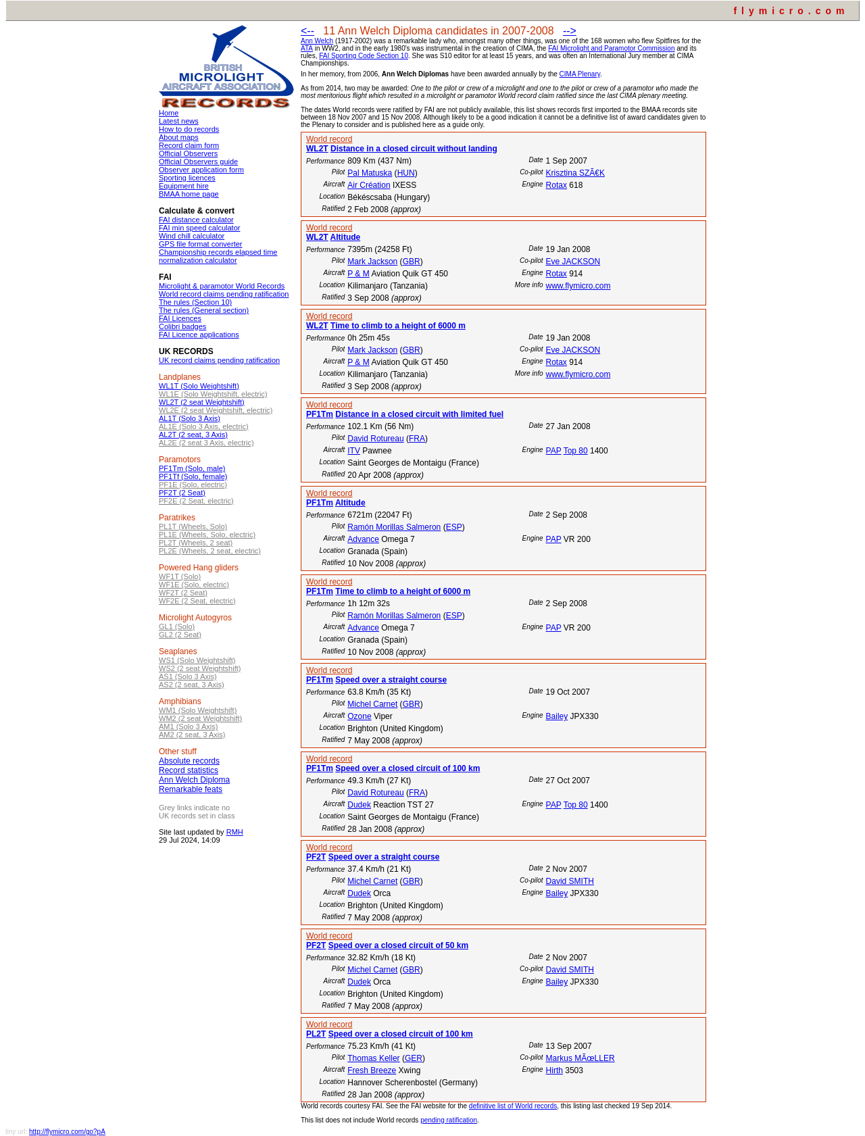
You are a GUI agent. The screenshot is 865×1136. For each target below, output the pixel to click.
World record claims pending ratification (224, 294)
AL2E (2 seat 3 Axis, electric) (206, 443)
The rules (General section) (204, 310)
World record (329, 139)
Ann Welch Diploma (194, 780)
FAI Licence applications (199, 334)
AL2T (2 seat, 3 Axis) (193, 434)
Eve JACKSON (572, 261)
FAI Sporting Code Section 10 (363, 55)
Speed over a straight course (391, 680)
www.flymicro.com (577, 286)
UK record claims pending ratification (219, 360)
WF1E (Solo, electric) (194, 585)
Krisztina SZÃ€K (575, 173)
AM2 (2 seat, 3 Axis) (192, 735)
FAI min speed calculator (199, 228)
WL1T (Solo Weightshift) (199, 386)
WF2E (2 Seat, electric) (197, 601)
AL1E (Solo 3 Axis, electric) (204, 426)
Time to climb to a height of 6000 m (398, 325)
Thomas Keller (373, 1058)
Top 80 (576, 450)
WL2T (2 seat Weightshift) (202, 402)
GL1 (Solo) (177, 626)
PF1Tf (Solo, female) (193, 476)
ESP (454, 527)
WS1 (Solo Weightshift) (197, 660)
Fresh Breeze (371, 1070)
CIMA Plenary (580, 74)
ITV (353, 450)
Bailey (557, 716)
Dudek (359, 805)
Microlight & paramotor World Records (222, 286)
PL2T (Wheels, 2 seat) (195, 543)
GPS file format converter (201, 244)
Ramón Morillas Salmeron (394, 527)
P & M (358, 273)
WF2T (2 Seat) (183, 593)
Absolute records (189, 761)
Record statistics (188, 770)
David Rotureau (375, 438)
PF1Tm (319, 414)
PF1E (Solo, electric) (193, 484)
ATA (307, 48)
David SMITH (570, 881)
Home (168, 113)
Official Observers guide (198, 161)
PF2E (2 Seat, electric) (196, 501)
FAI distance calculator (196, 220)
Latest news (179, 121)
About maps (179, 137)
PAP (554, 450)
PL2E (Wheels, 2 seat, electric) (210, 551)
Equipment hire (184, 186)
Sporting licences (187, 178)
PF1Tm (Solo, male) (192, 468)
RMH (234, 832)
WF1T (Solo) (180, 576)
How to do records (189, 129)
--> (569, 30)
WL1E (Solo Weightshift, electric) (213, 394)
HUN (406, 173)
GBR (411, 261)
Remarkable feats (190, 789)
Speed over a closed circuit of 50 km (398, 945)
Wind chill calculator (191, 236)
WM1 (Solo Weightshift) (198, 710)
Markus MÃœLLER (580, 1058)
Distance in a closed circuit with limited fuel (419, 414)
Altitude (345, 237)
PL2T (316, 1034)
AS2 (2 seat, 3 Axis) (191, 685)
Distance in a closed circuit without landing (413, 148)
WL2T (317, 148)
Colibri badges (182, 326)
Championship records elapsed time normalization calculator (218, 256)
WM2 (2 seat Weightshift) (200, 718)
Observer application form (201, 170)
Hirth (554, 1070)
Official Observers (188, 153)
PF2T (316, 857)
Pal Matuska (369, 173)
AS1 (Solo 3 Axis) (188, 676)
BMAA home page (189, 194)
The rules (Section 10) (195, 302)
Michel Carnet (372, 704)
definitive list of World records (513, 1106)
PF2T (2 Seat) (182, 493)
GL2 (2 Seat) (180, 635)
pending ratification (448, 1120)
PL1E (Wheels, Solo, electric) (207, 534)
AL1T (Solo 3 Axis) (189, 418)
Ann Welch (317, 41)
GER (413, 1058)
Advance (363, 539)
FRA (417, 438)
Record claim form (189, 145)
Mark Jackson (372, 261)
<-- (307, 30)
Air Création (368, 185)
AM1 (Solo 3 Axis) (188, 726)
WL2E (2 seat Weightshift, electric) (216, 410)
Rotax (556, 185)
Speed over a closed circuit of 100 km (407, 768)
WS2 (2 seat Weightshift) (200, 668)
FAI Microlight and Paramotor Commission (611, 48)
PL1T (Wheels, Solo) (193, 526)
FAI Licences (180, 318)
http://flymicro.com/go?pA (67, 1131)
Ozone (359, 716)
